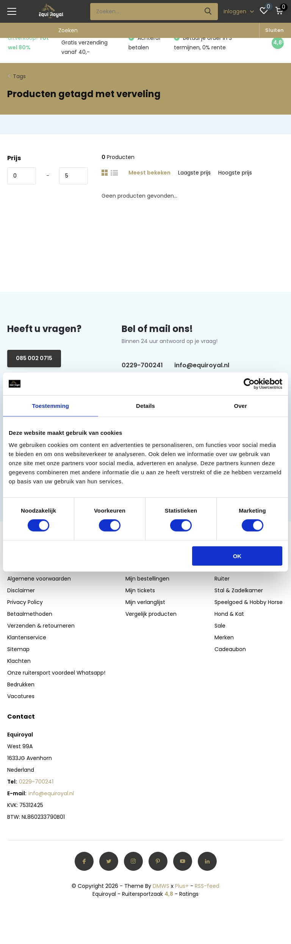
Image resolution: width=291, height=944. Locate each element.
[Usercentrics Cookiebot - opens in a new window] (249, 384)
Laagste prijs (194, 172)
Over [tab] (240, 406)
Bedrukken (20, 684)
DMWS (161, 886)
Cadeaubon (230, 649)
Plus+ (182, 886)
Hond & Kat (229, 614)
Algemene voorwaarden (39, 578)
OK (237, 555)
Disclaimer (21, 590)
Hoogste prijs (235, 172)
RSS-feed (207, 886)
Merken (224, 637)
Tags (19, 76)
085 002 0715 (34, 358)
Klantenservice (26, 637)
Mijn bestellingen (147, 578)
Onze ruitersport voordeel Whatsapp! (56, 673)
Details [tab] (145, 406)
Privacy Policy (25, 602)
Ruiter (222, 578)
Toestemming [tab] (50, 406)
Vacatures (20, 696)
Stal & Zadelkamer (238, 590)
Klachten (19, 661)
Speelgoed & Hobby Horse (248, 602)
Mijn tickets (140, 590)
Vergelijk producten (151, 614)
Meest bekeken (149, 172)
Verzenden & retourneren (41, 625)
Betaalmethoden (29, 614)
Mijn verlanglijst (145, 602)
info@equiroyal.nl (201, 365)
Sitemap (18, 649)
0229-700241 (142, 365)
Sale (219, 625)
